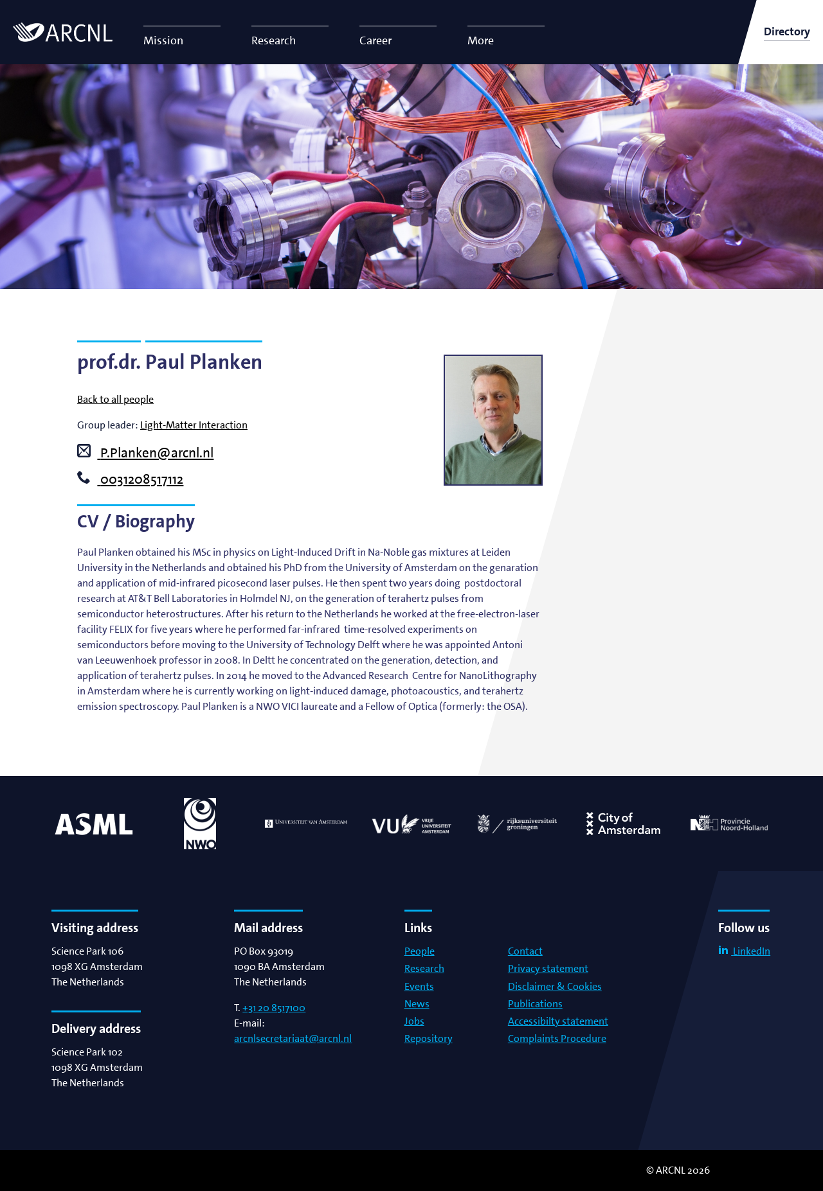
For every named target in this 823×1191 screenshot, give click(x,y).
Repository (428, 1038)
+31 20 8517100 (273, 1007)
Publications (535, 1003)
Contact (525, 951)
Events (419, 986)
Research (424, 968)
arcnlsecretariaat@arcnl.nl (293, 1038)
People (419, 951)
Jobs (414, 1021)
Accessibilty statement (558, 1021)
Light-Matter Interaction (194, 425)
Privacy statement (548, 968)
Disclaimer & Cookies (555, 986)
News (417, 1003)
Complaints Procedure (557, 1038)
